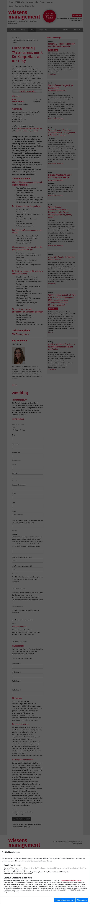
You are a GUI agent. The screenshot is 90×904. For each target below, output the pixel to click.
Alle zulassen (82, 900)
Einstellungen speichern (64, 900)
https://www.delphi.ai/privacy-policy (71, 880)
